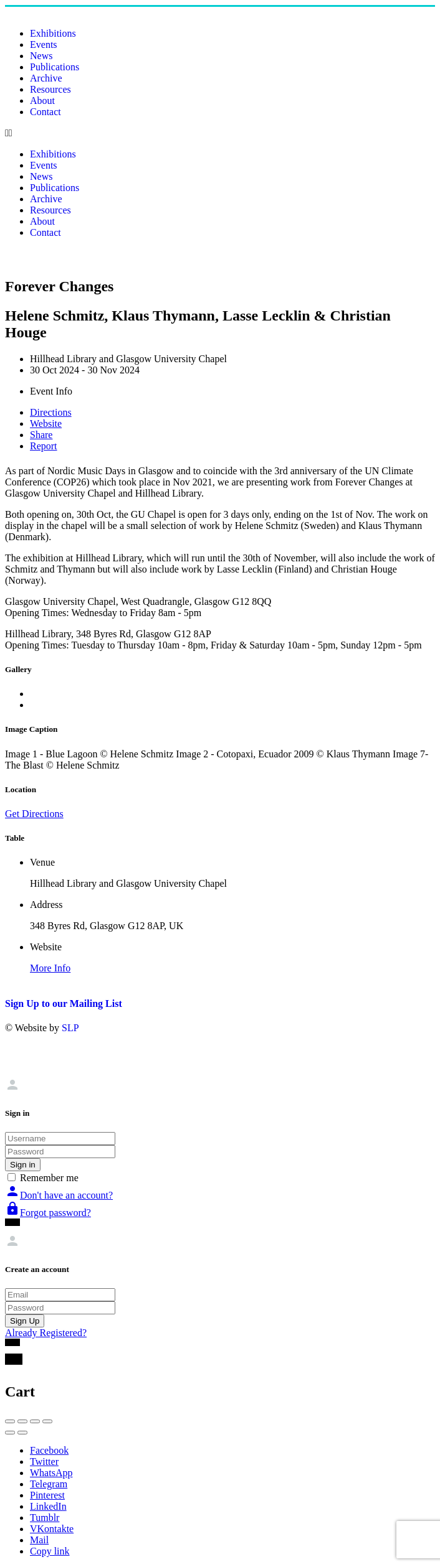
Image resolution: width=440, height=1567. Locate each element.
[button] (220, 133)
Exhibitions (53, 33)
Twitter (44, 1461)
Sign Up (24, 1321)
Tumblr (44, 1517)
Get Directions (34, 813)
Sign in (23, 1164)
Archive (46, 78)
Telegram (48, 1484)
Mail (39, 1540)
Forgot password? (48, 1212)
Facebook (49, 1450)
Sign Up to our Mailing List (63, 1003)
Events (43, 44)
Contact (45, 111)
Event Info (51, 391)
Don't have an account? (59, 1195)
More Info (50, 968)
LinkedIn (48, 1506)
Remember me (49, 1177)
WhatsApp (51, 1472)
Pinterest (47, 1495)
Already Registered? (46, 1332)
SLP (70, 1027)
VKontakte (52, 1528)
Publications (54, 67)
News (41, 55)
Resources (50, 89)
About (42, 100)
